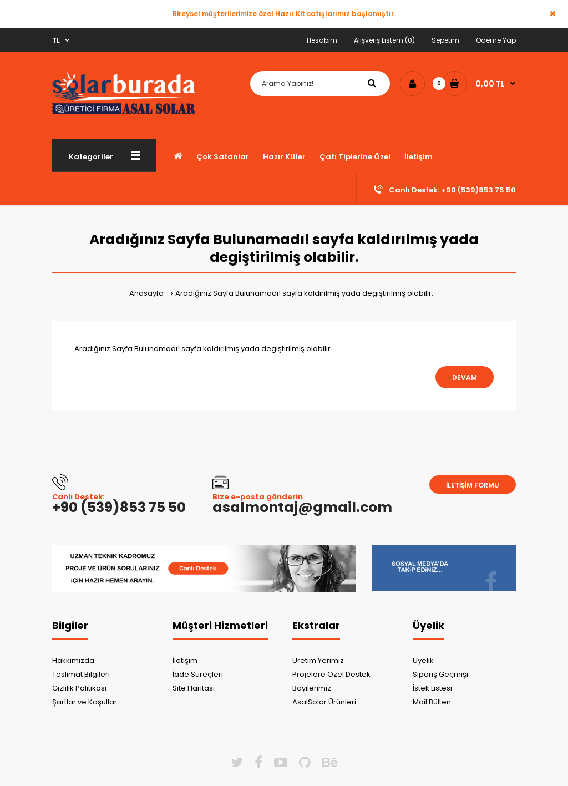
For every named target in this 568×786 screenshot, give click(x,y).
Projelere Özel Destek (331, 674)
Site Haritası (194, 688)
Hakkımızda (73, 660)
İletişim (185, 660)
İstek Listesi (432, 688)
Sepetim (445, 40)
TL (56, 40)
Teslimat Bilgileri (81, 674)
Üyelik (423, 660)
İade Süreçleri (198, 674)
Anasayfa (146, 293)
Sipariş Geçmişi (440, 674)
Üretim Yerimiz (318, 660)
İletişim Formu (472, 485)
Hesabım (322, 40)
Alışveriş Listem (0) (384, 40)
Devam (464, 377)
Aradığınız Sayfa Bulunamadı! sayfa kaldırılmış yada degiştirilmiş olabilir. (304, 293)
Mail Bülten (432, 702)
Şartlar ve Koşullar (84, 702)
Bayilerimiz (311, 688)
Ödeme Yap (496, 40)
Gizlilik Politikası (79, 688)
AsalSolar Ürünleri (324, 702)
